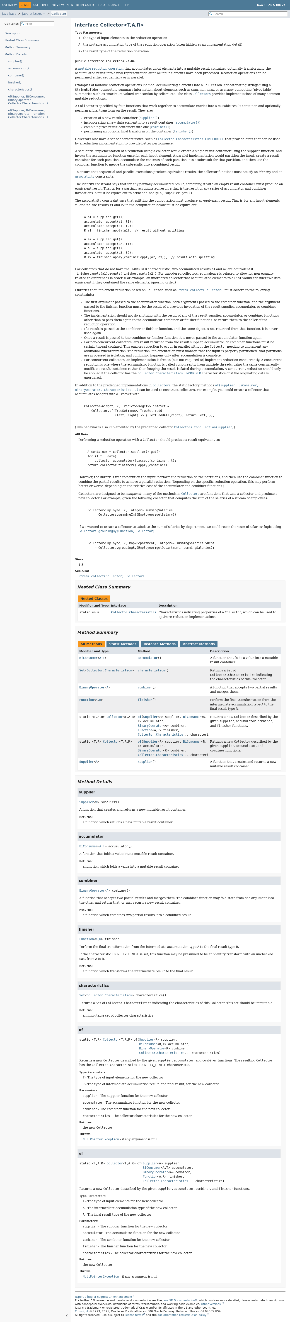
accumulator (148, 658)
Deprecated (85, 5)
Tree (45, 5)
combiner (145, 687)
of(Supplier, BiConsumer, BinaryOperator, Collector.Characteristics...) (28, 100)
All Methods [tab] (91, 644)
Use (36, 5)
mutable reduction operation (100, 68)
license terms (134, 1315)
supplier (145, 761)
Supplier (150, 717)
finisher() (14, 82)
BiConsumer (88, 658)
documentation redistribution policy (181, 1315)
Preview (57, 5)
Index (101, 5)
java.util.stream (34, 13)
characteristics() (20, 89)
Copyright (81, 1311)
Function (86, 700)
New (70, 5)
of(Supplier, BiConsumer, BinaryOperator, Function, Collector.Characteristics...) (28, 114)
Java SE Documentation (179, 1300)
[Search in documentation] (248, 14)
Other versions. (211, 1304)
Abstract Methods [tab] (199, 644)
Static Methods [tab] (122, 644)
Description (13, 33)
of (139, 717)
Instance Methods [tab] (160, 644)
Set (82, 670)
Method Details (16, 54)
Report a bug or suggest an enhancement (103, 1296)
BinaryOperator (92, 687)
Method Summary (18, 47)
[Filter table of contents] (37, 23)
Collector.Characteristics (133, 612)
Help (124, 5)
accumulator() (18, 68)
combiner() (16, 75)
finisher (145, 700)
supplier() (15, 61)
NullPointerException (101, 1139)
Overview (9, 5)
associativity (84, 176)
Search (113, 5)
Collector (58, 13)
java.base (9, 13)
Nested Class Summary (22, 40)
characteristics (151, 670)
